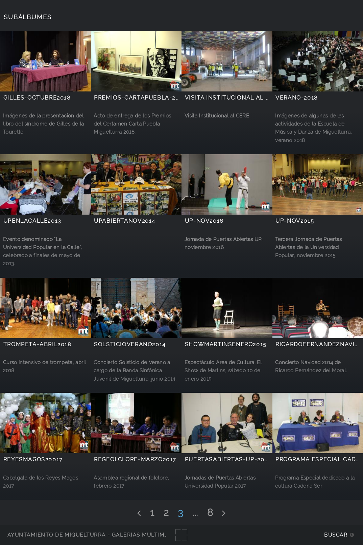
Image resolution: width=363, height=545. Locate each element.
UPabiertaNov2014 (124, 221)
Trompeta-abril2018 (37, 344)
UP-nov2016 (204, 221)
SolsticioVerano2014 (130, 344)
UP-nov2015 (294, 221)
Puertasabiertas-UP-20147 (230, 459)
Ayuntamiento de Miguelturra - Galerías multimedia (92, 535)
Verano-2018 (296, 97)
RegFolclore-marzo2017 (135, 459)
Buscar (335, 535)
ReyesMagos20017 (33, 459)
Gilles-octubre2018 (37, 97)
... (195, 512)
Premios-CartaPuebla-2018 (140, 97)
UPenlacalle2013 (32, 221)
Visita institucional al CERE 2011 (240, 97)
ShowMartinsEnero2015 (226, 344)
